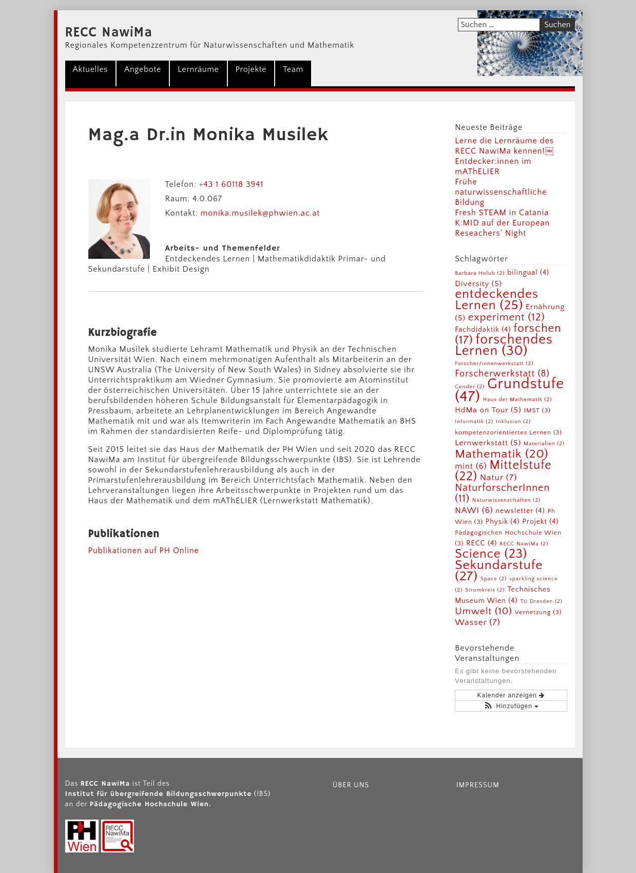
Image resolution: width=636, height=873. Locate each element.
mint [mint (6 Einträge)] (471, 466)
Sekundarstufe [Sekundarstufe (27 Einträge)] (499, 571)
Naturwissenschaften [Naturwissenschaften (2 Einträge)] (506, 500)
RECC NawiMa (109, 33)
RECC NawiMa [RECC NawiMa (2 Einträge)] (523, 544)
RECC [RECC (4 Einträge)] (481, 543)
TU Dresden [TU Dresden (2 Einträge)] (541, 601)
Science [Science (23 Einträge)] (491, 554)
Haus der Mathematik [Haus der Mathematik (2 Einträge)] (517, 399)
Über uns (351, 785)
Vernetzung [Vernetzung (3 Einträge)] (538, 612)
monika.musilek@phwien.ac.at (260, 213)
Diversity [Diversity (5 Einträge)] (478, 283)
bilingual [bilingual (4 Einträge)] (528, 273)
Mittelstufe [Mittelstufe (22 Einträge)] (503, 470)
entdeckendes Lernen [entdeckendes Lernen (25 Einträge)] (496, 300)
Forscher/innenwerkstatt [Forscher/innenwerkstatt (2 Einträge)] (494, 363)
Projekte (251, 69)
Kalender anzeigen (511, 695)
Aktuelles (90, 69)
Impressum (477, 785)
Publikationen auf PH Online (143, 550)
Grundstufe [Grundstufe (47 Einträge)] (509, 390)
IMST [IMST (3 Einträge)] (537, 410)
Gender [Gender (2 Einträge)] (470, 387)
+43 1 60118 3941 (231, 184)
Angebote (142, 69)
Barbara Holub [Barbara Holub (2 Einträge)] (480, 273)
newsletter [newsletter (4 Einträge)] (520, 511)
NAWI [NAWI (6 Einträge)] (474, 510)
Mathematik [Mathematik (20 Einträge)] (501, 454)
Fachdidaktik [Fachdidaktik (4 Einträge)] (483, 330)
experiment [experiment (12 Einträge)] (506, 317)
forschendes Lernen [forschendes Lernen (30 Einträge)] (503, 345)
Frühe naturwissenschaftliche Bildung (501, 192)
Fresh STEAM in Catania (502, 212)
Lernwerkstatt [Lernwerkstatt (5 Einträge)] (488, 443)
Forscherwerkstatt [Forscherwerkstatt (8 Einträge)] (502, 374)
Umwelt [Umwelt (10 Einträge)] (483, 611)
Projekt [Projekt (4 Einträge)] (540, 522)
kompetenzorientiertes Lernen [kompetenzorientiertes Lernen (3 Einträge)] (508, 432)
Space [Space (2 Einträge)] (493, 579)
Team (293, 69)
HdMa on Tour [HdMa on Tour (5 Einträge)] (488, 410)
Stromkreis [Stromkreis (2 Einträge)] (485, 590)
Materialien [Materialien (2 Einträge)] (544, 444)
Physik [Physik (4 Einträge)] (503, 522)
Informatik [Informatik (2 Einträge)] (474, 422)
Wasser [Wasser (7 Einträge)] (477, 622)
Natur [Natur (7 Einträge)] (498, 477)
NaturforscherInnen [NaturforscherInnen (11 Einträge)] (502, 493)
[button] (511, 706)
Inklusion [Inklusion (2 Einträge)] (513, 422)
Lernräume (198, 69)
